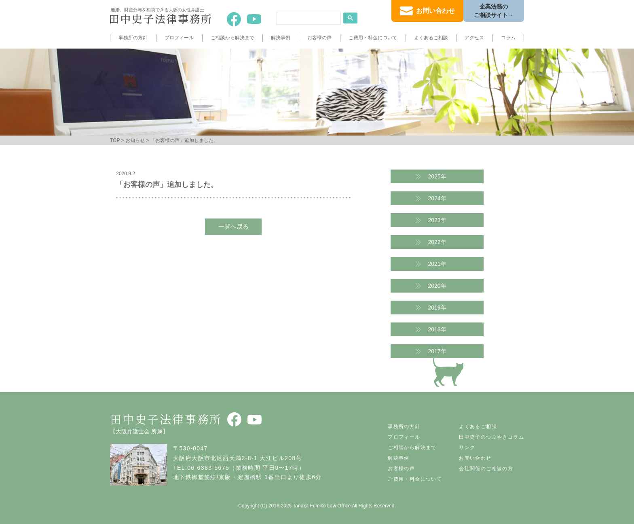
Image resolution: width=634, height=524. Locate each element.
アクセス (474, 37)
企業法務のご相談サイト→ (494, 10)
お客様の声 (319, 37)
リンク (467, 447)
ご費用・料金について (373, 37)
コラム (508, 37)
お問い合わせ (435, 10)
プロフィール (179, 37)
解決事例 (280, 37)
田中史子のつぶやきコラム (491, 437)
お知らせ (135, 140)
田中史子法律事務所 (166, 419)
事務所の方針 (133, 37)
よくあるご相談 (431, 37)
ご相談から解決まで (232, 37)
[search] (308, 18)
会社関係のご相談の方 (486, 468)
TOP (115, 140)
